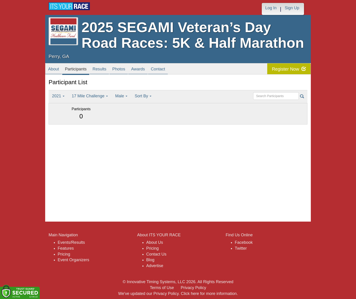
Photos (133, 70)
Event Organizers (73, 260)
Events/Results (71, 242)
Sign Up (292, 8)
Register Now (289, 69)
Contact (179, 70)
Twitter (241, 248)
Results (110, 70)
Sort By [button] (143, 96)
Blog (150, 260)
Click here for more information (209, 293)
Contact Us (156, 254)
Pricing (64, 254)
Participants (81, 70)
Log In (271, 8)
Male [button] (121, 96)
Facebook (244, 242)
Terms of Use (162, 287)
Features (66, 248)
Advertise (154, 265)
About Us (154, 242)
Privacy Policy (193, 287)
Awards (156, 70)
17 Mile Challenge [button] (90, 96)
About (55, 70)
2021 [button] (58, 96)
